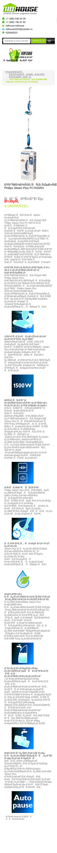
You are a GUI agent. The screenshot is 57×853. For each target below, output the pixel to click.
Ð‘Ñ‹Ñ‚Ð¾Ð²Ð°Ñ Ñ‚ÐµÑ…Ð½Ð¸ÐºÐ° (27, 74)
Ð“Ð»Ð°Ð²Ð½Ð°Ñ (15, 72)
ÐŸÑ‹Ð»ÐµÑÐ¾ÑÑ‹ (20, 77)
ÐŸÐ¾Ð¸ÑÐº (38, 41)
